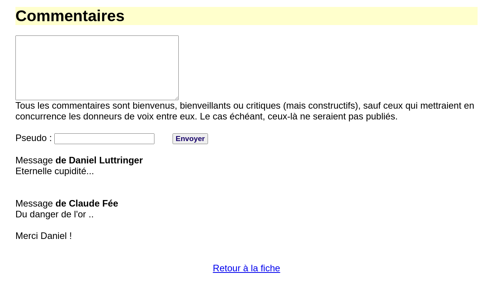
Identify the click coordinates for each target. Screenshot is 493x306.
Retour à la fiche (246, 282)
